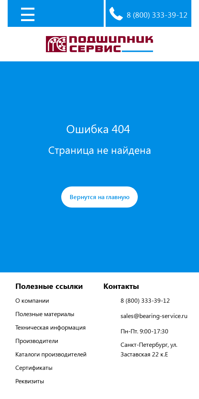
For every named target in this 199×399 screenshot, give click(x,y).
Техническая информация (50, 327)
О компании (32, 300)
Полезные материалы (44, 314)
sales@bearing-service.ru (154, 316)
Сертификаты (33, 367)
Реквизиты (29, 381)
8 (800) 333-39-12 (157, 14)
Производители (36, 340)
